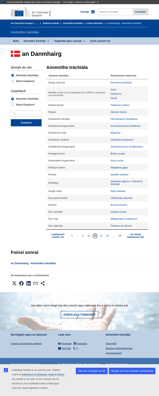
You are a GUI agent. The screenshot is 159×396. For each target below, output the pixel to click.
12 (101, 235)
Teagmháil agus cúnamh (68, 41)
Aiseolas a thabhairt (79, 314)
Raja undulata (118, 191)
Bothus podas (118, 153)
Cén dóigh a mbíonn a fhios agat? (81, 2)
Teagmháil (111, 343)
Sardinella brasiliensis (122, 139)
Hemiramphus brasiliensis (124, 119)
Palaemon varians (120, 105)
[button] (14, 283)
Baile (16, 41)
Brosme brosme (119, 205)
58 (120, 235)
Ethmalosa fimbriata (121, 82)
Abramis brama (119, 112)
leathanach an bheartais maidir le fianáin (43, 374)
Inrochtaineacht (114, 353)
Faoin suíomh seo (100, 41)
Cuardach (140, 12)
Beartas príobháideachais (119, 348)
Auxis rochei (117, 160)
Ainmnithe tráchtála (72, 23)
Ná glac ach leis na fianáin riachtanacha (132, 371)
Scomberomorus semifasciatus (127, 146)
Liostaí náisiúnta (94, 23)
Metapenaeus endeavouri (124, 219)
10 (89, 235)
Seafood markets (51, 23)
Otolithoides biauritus (122, 198)
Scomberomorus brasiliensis (125, 126)
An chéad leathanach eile (135, 235)
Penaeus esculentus (121, 226)
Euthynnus (116, 94)
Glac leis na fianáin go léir (91, 371)
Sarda (114, 98)
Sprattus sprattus (120, 174)
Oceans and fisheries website (26, 343)
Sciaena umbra (119, 212)
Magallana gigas (119, 167)
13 (108, 235)
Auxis (113, 89)
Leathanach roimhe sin (58, 235)
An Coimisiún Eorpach (22, 23)
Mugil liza (116, 133)
